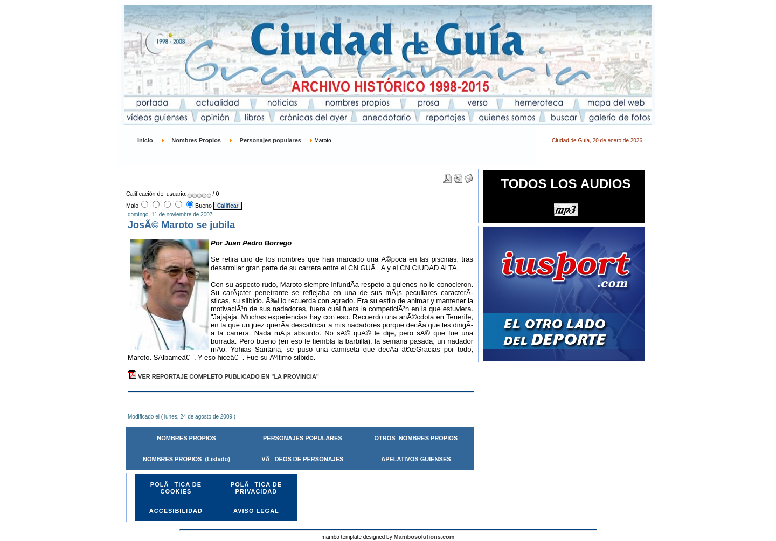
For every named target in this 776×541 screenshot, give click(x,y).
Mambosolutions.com (423, 536)
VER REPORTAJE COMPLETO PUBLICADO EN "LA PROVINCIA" (223, 376)
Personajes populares (270, 140)
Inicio (145, 140)
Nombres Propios (196, 140)
